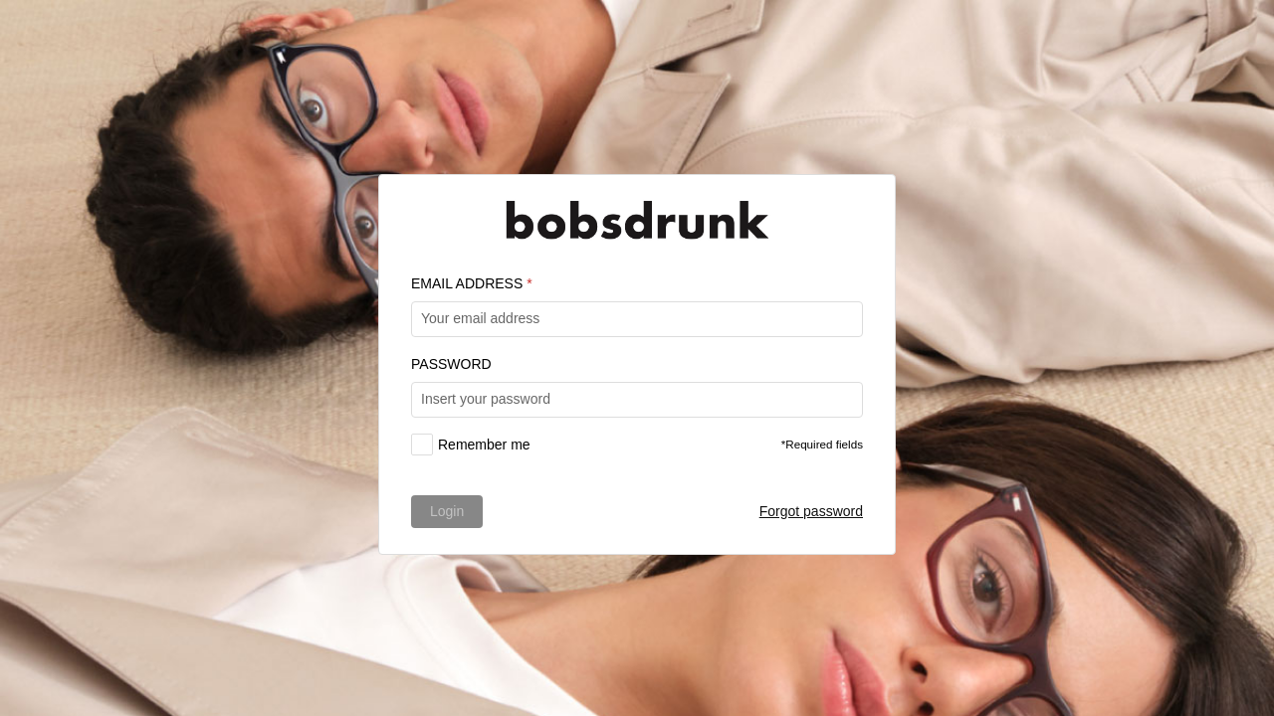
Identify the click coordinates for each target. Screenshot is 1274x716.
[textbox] (637, 319)
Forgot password (811, 511)
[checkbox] (471, 444)
